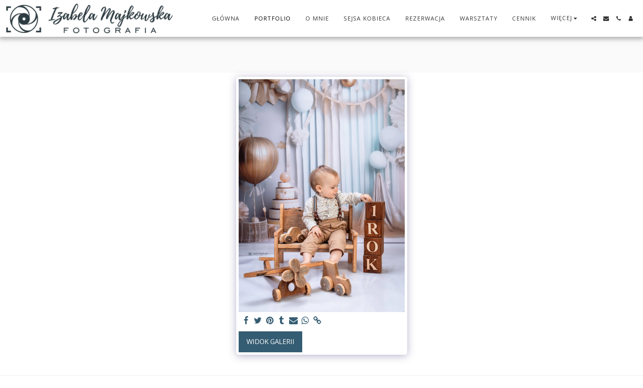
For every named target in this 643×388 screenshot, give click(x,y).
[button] (594, 18)
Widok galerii (270, 341)
